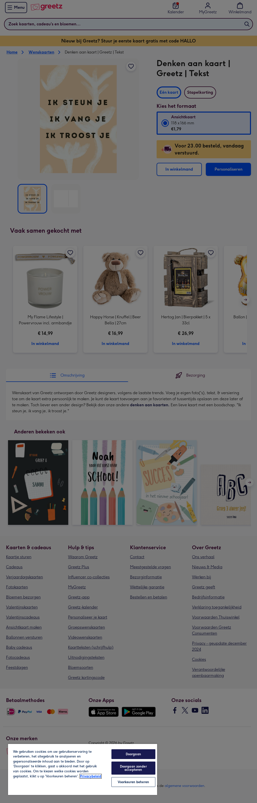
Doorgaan (133, 754)
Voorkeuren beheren (133, 782)
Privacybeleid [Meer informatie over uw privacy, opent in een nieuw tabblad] (90, 776)
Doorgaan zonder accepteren (133, 768)
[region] (82, 769)
